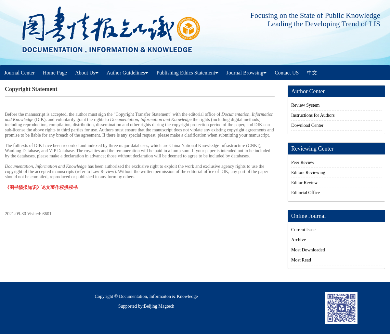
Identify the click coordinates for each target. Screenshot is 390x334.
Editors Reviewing (308, 172)
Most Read (301, 260)
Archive (298, 239)
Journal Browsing (246, 72)
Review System (305, 105)
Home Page (55, 72)
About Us (86, 72)
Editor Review (304, 182)
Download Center (307, 125)
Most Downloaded (308, 249)
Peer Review (302, 162)
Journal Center (19, 72)
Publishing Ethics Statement (187, 72)
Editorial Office (305, 192)
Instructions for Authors (313, 115)
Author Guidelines (128, 72)
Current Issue (303, 229)
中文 (312, 72)
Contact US (287, 72)
